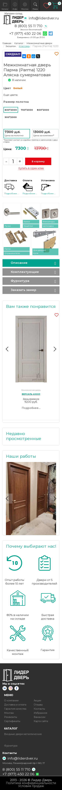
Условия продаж (31, 786)
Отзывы (38, 704)
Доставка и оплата (15, 704)
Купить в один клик (31, 168)
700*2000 (27, 110)
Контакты (39, 708)
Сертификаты (12, 721)
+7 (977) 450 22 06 (25, 33)
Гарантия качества (15, 708)
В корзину (38, 161)
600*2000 (11, 110)
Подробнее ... (11, 193)
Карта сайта (41, 721)
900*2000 (11, 117)
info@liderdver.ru (44, 18)
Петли (7, 249)
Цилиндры (48, 226)
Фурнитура (20, 281)
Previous (8, 349)
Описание (19, 263)
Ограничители (12, 253)
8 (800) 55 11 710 (28, 26)
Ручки (8, 226)
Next (54, 349)
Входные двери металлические (23, 734)
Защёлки (28, 226)
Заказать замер (23, 290)
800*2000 (43, 110)
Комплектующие (25, 272)
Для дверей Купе (39, 251)
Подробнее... (31, 408)
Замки (27, 221)
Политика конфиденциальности (31, 783)
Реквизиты (10, 717)
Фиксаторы (49, 221)
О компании (11, 700)
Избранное (40, 712)
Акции (37, 700)
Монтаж (9, 712)
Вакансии (39, 717)
